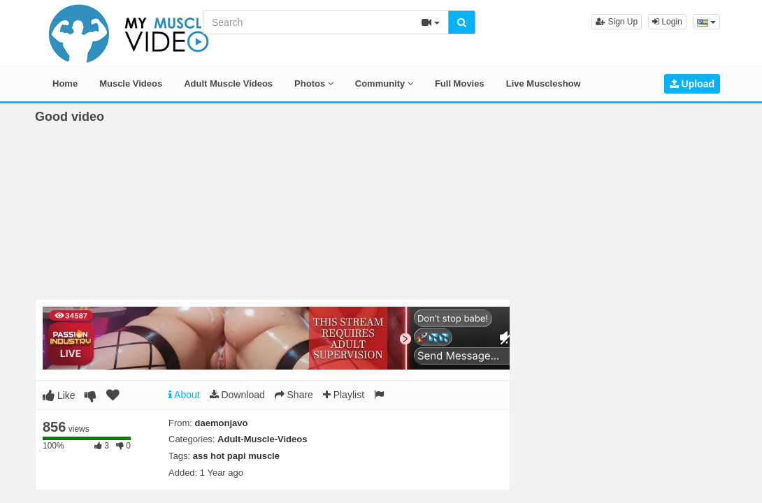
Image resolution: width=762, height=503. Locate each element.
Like (59, 395)
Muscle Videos (130, 83)
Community (384, 83)
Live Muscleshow (543, 83)
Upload (692, 83)
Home (65, 83)
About (184, 394)
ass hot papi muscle (236, 456)
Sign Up (617, 22)
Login (667, 22)
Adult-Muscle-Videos (262, 439)
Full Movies (459, 83)
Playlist (343, 394)
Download (237, 394)
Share (294, 394)
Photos (313, 83)
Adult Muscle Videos (228, 83)
